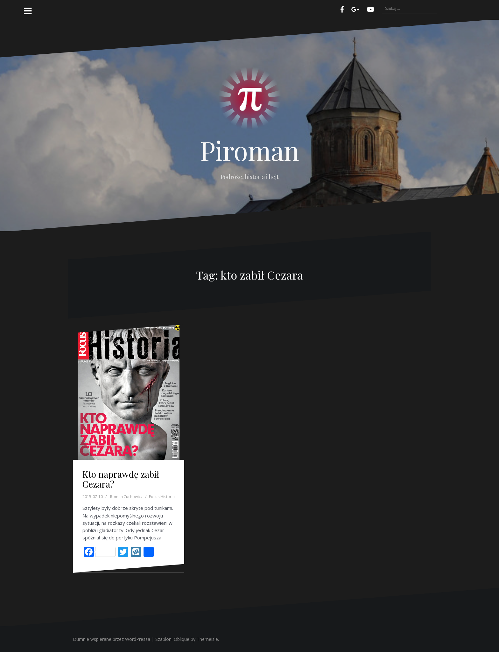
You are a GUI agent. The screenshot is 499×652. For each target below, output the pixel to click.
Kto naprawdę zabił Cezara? (120, 479)
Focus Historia (162, 496)
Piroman (249, 150)
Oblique (181, 639)
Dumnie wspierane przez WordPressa (111, 639)
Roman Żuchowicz (126, 496)
